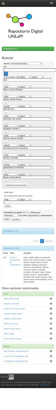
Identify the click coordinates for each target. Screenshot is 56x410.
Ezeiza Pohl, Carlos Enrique (14, 309)
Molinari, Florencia (11, 324)
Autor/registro (46, 215)
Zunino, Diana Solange (12, 339)
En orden (23, 215)
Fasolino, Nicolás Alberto (13, 314)
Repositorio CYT (10, 49)
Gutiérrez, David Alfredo (13, 319)
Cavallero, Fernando (11, 304)
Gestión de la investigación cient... (16, 356)
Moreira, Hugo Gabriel (12, 329)
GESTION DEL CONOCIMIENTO (16, 351)
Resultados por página (13, 212)
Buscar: (7, 64)
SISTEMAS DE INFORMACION (16, 361)
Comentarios (45, 385)
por (5, 67)
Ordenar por (35, 212)
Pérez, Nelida (9, 334)
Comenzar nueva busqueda (15, 185)
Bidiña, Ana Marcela (11, 299)
